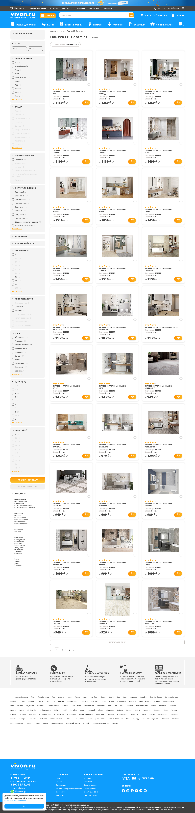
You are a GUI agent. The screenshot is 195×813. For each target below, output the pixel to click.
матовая (17, 515)
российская (19, 541)
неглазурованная (21, 523)
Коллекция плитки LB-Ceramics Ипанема (68, 452)
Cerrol (78, 713)
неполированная (21, 519)
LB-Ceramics (16, 726)
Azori (85, 709)
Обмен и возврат (91, 785)
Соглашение (61, 785)
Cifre (109, 713)
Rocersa (156, 731)
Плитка (62, 31)
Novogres (162, 726)
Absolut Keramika (24, 709)
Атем (172, 735)
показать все (17, 99)
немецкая (18, 553)
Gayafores (134, 718)
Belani (127, 709)
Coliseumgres (141, 713)
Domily (13, 718)
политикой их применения (15, 801)
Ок (24, 806)
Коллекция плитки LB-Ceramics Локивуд (114, 273)
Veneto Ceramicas (132, 735)
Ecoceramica (36, 718)
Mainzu (47, 726)
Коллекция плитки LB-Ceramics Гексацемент (160, 452)
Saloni (26, 735)
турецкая (18, 551)
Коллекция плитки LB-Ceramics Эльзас (68, 213)
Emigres (81, 718)
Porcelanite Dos (74, 731)
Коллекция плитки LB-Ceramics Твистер (68, 632)
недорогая (18, 529)
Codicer (126, 713)
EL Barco (51, 718)
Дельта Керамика (36, 740)
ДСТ (51, 740)
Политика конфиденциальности (69, 789)
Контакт (110, 740)
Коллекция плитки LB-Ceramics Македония (160, 393)
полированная (20, 517)
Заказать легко (90, 789)
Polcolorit (58, 731)
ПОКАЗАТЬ (28, 480)
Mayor (81, 726)
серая (16, 563)
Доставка (53, 8)
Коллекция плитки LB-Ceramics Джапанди (114, 333)
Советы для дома (91, 792)
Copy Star (155, 713)
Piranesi (45, 731)
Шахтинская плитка (71, 744)
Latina (172, 722)
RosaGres (14, 735)
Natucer (129, 726)
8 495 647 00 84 (21, 778)
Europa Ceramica (97, 718)
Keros (125, 722)
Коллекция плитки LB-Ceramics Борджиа (68, 512)
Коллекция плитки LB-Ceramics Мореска (160, 512)
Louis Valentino (33, 726)
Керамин (98, 740)
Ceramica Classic (29, 713)
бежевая (18, 565)
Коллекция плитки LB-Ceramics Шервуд (114, 572)
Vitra (146, 735)
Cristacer (168, 713)
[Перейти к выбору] (87, 103)
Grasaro (14, 722)
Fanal (111, 718)
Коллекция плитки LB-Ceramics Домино (68, 153)
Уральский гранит (36, 744)
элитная (17, 531)
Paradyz (34, 731)
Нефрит (141, 740)
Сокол (162, 740)
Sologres (89, 735)
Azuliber (117, 709)
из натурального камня (23, 505)
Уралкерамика (17, 744)
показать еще (117, 653)
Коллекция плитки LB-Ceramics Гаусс (160, 333)
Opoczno (175, 726)
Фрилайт (53, 744)
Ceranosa (66, 713)
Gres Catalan (28, 722)
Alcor (38, 709)
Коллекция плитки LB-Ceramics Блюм (68, 393)
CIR (117, 713)
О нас (58, 778)
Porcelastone (91, 731)
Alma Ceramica (52, 709)
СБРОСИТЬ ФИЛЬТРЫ (27, 487)
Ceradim (14, 713)
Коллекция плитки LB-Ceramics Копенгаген (68, 333)
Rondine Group (171, 731)
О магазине (94, 8)
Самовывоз (67, 8)
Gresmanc (58, 722)
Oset (12, 731)
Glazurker (147, 718)
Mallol (58, 726)
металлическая (20, 501)
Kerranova (137, 722)
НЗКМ (152, 740)
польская (18, 543)
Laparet (161, 722)
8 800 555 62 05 (21, 784)
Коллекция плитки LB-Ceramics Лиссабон (160, 273)
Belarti (138, 709)
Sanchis (37, 735)
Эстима (88, 744)
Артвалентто (159, 735)
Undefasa (114, 735)
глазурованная (20, 521)
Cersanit (89, 713)
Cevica (100, 713)
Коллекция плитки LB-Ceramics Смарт (160, 213)
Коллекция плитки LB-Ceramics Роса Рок (68, 93)
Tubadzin (102, 735)
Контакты (108, 8)
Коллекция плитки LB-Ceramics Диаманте (114, 452)
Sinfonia (77, 735)
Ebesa (23, 718)
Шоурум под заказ (37, 8)
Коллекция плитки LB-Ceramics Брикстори (160, 632)
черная (17, 561)
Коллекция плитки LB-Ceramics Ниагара (68, 273)
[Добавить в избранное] (89, 84)
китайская (18, 549)
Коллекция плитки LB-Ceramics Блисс (160, 153)
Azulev (106, 709)
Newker (140, 726)
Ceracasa (167, 709)
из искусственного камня (24, 507)
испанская (18, 537)
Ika (78, 722)
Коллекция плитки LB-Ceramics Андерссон (114, 512)
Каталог (53, 31)
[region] (27, 80)
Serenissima (50, 735)
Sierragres (64, 735)
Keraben (95, 722)
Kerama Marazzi (111, 722)
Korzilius (150, 722)
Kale (86, 722)
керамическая (20, 499)
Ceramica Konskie (50, 713)
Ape (65, 709)
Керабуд (62, 740)
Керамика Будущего (79, 740)
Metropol (92, 726)
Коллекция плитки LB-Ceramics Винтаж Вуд (68, 572)
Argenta (75, 709)
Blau (147, 709)
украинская (19, 547)
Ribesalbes (143, 731)
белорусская (19, 545)
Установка (80, 8)
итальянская (19, 539)
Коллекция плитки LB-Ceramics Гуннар (114, 153)
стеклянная (19, 503)
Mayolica (69, 726)
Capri (156, 709)
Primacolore (107, 731)
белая (16, 559)
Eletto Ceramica (66, 718)
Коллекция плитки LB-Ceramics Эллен (114, 213)
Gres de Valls (44, 722)
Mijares (104, 726)
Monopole (116, 726)
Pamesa (22, 731)
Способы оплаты (90, 795)
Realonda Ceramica (125, 731)
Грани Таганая (17, 740)
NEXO (150, 726)
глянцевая (18, 513)
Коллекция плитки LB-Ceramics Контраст (114, 632)
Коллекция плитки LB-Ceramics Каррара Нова (160, 93)
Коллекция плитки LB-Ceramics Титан (160, 572)
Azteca (95, 709)
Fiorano (121, 718)
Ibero (70, 722)
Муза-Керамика (125, 740)
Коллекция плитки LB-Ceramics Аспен (114, 393)
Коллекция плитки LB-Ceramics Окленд (114, 93)
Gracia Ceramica (163, 718)
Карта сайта (60, 792)
